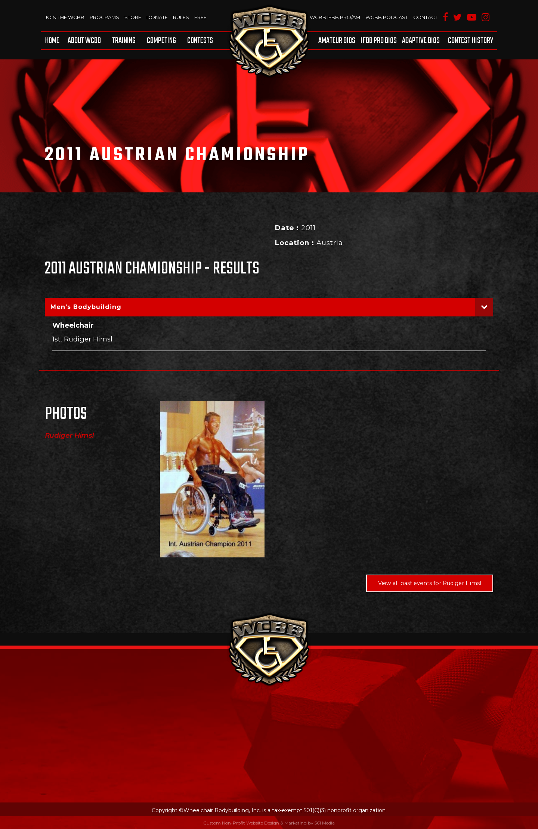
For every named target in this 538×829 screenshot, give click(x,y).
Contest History (470, 40)
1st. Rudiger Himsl (82, 339)
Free (200, 17)
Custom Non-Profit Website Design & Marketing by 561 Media (269, 823)
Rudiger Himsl (69, 435)
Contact (425, 17)
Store (132, 17)
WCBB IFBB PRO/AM (335, 17)
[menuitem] (53, 40)
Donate (157, 17)
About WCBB (84, 40)
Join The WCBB (64, 17)
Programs (104, 17)
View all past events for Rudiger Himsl (429, 583)
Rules (181, 17)
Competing (161, 40)
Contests (200, 40)
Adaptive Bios (421, 40)
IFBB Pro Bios (379, 40)
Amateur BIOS (336, 40)
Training (124, 40)
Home (52, 40)
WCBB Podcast (386, 17)
